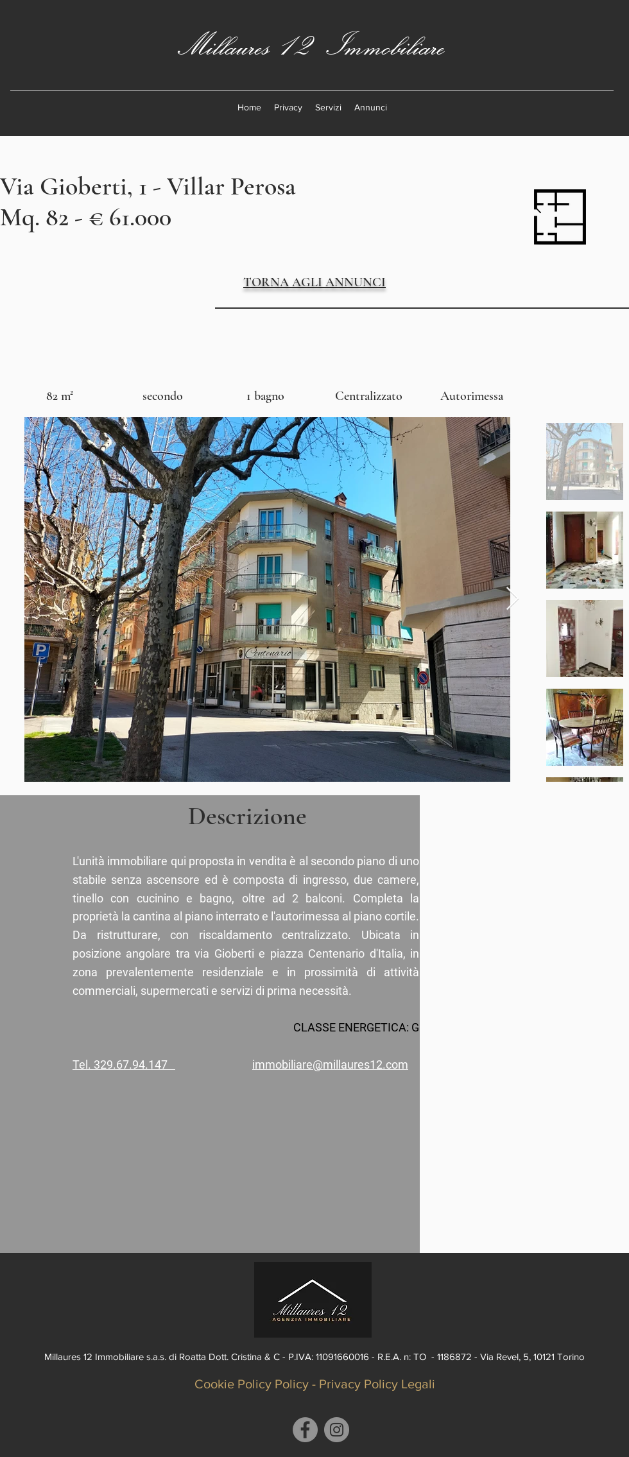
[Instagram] (336, 1429)
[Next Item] (512, 599)
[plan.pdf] (560, 218)
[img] (59, 388)
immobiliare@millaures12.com (330, 1064)
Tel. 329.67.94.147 (124, 1064)
